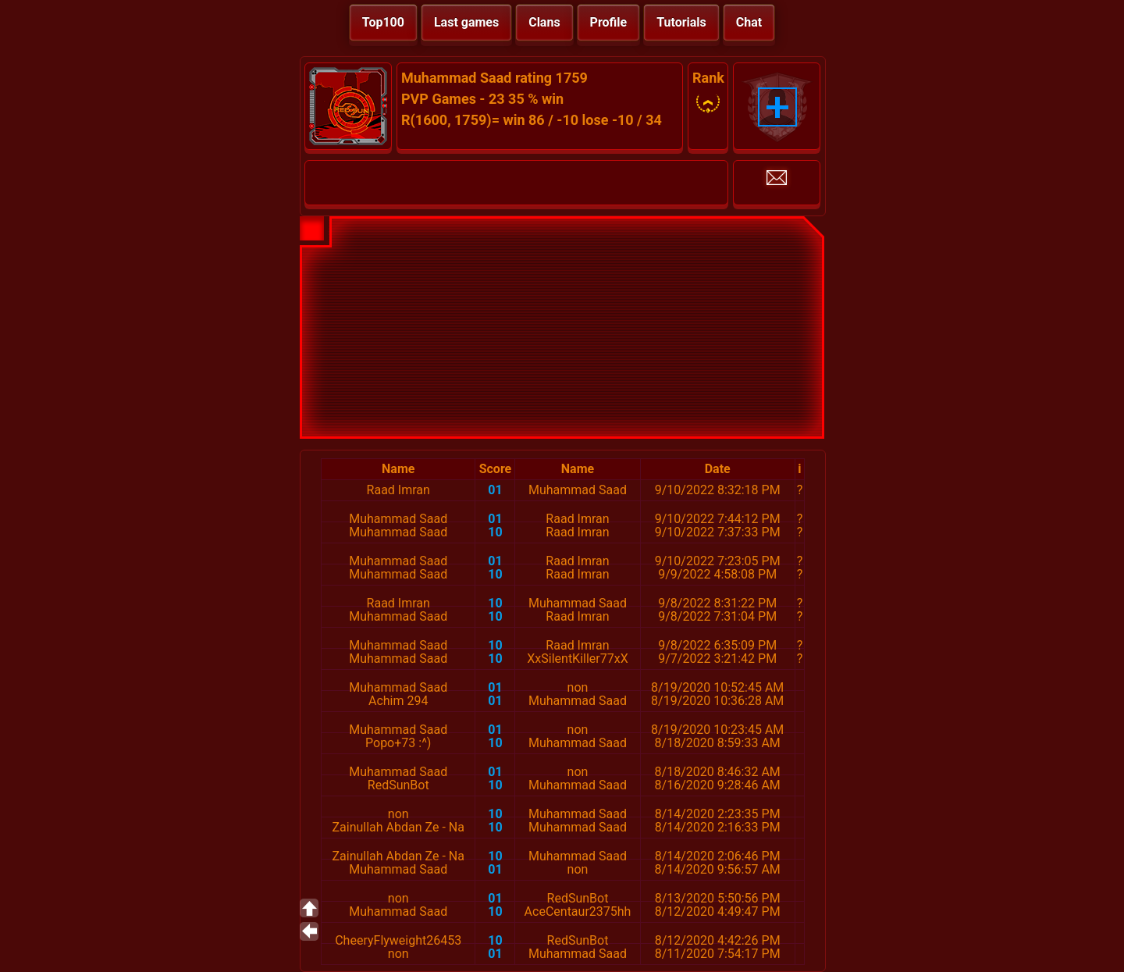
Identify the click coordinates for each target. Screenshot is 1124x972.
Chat (749, 22)
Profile (609, 22)
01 (495, 489)
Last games (466, 22)
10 (495, 532)
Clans (544, 22)
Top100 (383, 22)
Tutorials (681, 22)
